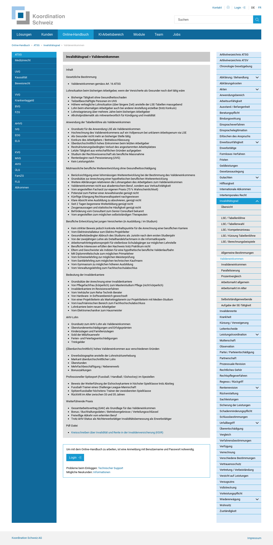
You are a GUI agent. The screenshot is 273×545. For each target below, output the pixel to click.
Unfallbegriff (239, 422)
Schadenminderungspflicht (236, 411)
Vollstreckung (228, 487)
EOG (17, 135)
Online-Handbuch (76, 34)
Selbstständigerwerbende (236, 299)
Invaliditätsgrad (52, 45)
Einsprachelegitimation (233, 130)
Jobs (176, 34)
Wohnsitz (225, 505)
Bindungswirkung (230, 118)
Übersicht (227, 206)
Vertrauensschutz (230, 464)
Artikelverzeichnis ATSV (234, 60)
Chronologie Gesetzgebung (236, 66)
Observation (227, 346)
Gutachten (239, 177)
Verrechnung (227, 452)
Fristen (224, 159)
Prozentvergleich (231, 276)
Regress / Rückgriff (231, 381)
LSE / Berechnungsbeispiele (238, 241)
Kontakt (217, 7)
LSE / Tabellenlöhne (233, 218)
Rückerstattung (229, 393)
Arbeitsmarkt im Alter (234, 288)
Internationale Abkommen (235, 189)
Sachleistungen (229, 399)
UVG (17, 71)
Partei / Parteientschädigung (237, 352)
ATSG (37, 45)
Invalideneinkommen (233, 264)
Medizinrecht (22, 60)
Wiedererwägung (239, 499)
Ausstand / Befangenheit (235, 106)
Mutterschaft (227, 340)
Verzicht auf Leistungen (234, 475)
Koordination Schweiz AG (27, 537)
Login (237, 7)
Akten (239, 89)
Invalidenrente (228, 311)
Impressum (254, 538)
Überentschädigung (231, 428)
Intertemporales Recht (233, 195)
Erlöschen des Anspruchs (235, 136)
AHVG (18, 123)
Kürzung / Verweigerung (234, 322)
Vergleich (225, 434)
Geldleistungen (229, 165)
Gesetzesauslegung (232, 171)
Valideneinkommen (231, 258)
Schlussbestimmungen (234, 416)
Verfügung (226, 446)
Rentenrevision (239, 387)
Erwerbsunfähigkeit (239, 142)
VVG (17, 94)
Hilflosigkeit (227, 183)
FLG (17, 181)
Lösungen (24, 34)
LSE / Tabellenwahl (232, 224)
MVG (18, 158)
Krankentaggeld (24, 100)
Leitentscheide (229, 328)
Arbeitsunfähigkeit (231, 101)
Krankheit (225, 317)
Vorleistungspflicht (231, 493)
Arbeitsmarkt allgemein (235, 282)
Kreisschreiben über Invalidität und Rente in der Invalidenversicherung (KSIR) (117, 432)
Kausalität (21, 77)
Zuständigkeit (228, 511)
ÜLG (17, 170)
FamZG (19, 175)
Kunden (47, 34)
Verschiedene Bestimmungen (237, 458)
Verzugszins (227, 481)
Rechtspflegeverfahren (233, 375)
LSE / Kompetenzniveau (235, 229)
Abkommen (22, 187)
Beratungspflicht (230, 112)
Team (159, 34)
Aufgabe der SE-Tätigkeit (236, 305)
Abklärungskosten (231, 83)
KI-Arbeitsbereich (111, 34)
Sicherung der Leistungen (235, 405)
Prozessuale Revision (232, 364)
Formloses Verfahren (232, 154)
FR (259, 7)
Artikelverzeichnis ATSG (234, 54)
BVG (17, 106)
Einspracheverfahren (232, 124)
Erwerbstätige (228, 148)
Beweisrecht (22, 83)
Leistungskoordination (239, 334)
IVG (17, 129)
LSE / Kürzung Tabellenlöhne (238, 235)
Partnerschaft (228, 358)
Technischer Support (110, 468)
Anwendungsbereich (232, 95)
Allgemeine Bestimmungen (237, 252)
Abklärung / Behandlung (239, 77)
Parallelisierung (230, 270)
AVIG (18, 164)
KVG (17, 152)
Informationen (101, 472)
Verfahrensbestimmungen (235, 440)
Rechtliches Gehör (231, 370)
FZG (17, 112)
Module (139, 34)
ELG (17, 141)
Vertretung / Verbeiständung (237, 469)
